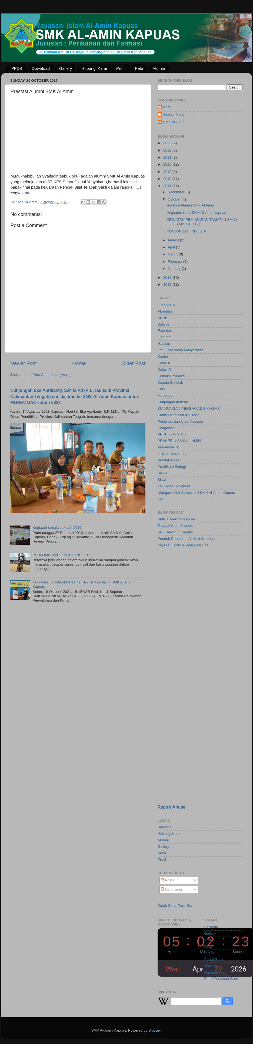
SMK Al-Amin (174, 122)
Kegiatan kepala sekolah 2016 (56, 528)
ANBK (163, 318)
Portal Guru (213, 959)
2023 (167, 143)
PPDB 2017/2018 (172, 434)
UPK (161, 499)
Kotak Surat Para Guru (176, 906)
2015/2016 (166, 305)
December (176, 192)
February (175, 262)
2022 (167, 150)
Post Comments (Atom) (52, 375)
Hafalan (164, 344)
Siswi (162, 480)
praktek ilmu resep (172, 454)
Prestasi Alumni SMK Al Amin (190, 205)
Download (41, 68)
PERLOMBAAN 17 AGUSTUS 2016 (61, 555)
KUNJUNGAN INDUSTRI (187, 231)
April (172, 247)
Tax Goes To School (174, 486)
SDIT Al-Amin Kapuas (175, 532)
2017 (167, 186)
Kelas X (164, 363)
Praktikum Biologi (172, 467)
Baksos (163, 324)
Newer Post (23, 363)
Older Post (133, 363)
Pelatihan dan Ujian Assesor (180, 421)
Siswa (162, 473)
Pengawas (166, 428)
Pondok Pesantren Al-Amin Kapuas (186, 539)
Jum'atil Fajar (174, 114)
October (175, 199)
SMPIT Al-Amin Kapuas (177, 519)
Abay (167, 107)
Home (79, 363)
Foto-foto (165, 331)
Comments (172, 889)
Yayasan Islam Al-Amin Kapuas (183, 545)
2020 (167, 164)
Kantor (163, 356)
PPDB (16, 68)
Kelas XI (164, 369)
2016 (167, 277)
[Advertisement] (183, 638)
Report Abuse (171, 807)
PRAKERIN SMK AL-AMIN (179, 441)
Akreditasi (166, 311)
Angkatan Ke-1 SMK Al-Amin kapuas (196, 213)
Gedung (164, 337)
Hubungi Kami (94, 68)
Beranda (164, 827)
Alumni (159, 68)
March (173, 254)
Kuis (161, 389)
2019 (167, 172)
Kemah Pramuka (171, 376)
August (174, 240)
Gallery (65, 68)
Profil (120, 68)
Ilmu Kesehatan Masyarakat (180, 350)
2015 (167, 285)
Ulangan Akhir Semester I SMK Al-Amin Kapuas (196, 493)
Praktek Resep (170, 460)
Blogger (154, 1030)
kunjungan (166, 395)
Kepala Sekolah (170, 382)
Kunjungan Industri (173, 402)
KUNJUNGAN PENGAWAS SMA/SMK (189, 408)
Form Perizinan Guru (221, 979)
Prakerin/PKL (168, 447)
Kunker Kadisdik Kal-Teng (178, 415)
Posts (167, 880)
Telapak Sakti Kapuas (175, 526)
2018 (167, 179)
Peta (139, 68)
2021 (167, 157)
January (175, 269)
